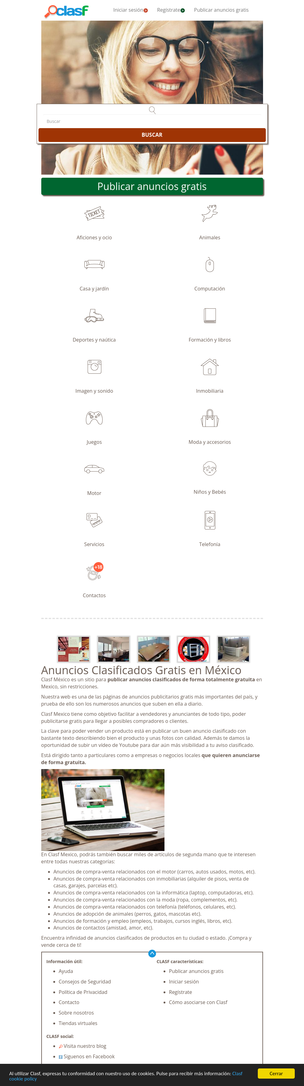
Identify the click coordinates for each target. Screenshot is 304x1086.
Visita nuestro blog (83, 1046)
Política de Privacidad (83, 992)
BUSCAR (152, 134)
